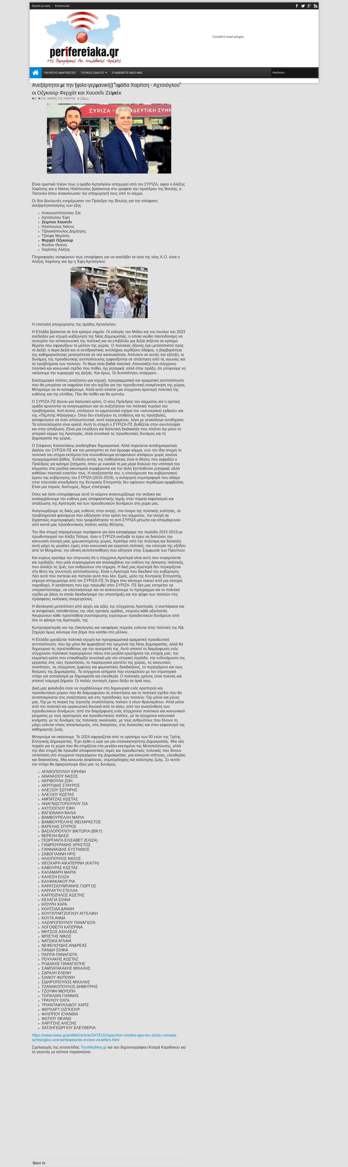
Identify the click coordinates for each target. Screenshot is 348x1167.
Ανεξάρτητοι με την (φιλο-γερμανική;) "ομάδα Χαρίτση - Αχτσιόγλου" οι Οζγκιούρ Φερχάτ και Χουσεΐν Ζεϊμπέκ (106, 88)
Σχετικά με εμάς (41, 5)
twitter (303, 5)
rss (315, 5)
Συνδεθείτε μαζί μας (127, 72)
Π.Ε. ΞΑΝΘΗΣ (49, 98)
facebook (297, 5)
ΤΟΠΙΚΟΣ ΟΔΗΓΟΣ (92, 72)
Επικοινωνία (62, 5)
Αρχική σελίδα (36, 72)
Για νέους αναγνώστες (60, 72)
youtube (309, 5)
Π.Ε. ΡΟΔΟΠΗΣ (66, 98)
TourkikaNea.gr (94, 1047)
